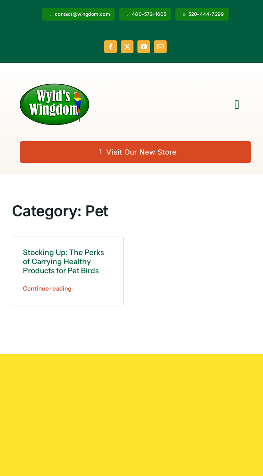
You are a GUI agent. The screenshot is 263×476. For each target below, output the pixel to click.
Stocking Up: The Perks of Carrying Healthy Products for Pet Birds (63, 261)
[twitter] (127, 46)
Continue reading (47, 288)
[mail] (160, 46)
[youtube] (143, 46)
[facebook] (110, 46)
